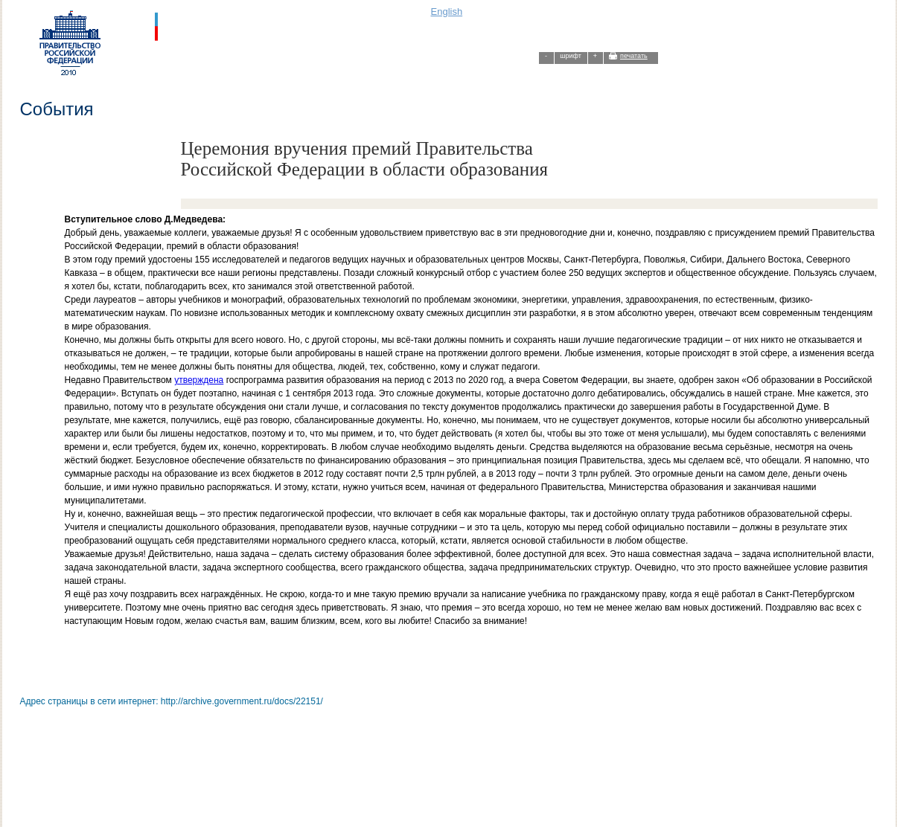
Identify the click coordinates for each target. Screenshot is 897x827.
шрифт (570, 55)
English (447, 11)
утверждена (198, 380)
